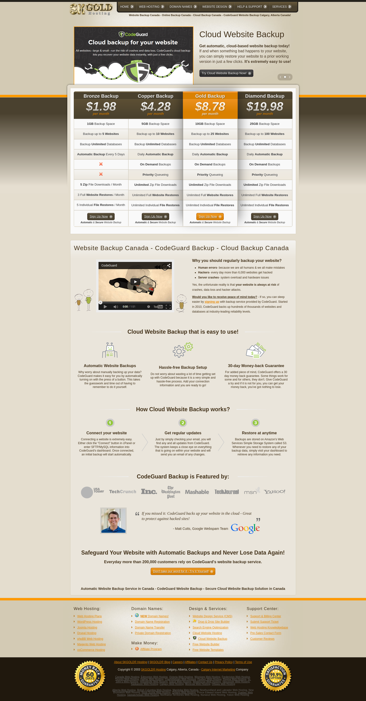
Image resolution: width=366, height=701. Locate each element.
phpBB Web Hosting (90, 639)
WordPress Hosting (89, 621)
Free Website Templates (208, 650)
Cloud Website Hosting (207, 633)
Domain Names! (154, 616)
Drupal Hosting (86, 633)
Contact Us (205, 662)
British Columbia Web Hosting (154, 690)
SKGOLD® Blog (159, 662)
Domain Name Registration (152, 621)
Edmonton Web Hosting (154, 677)
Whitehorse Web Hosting (207, 681)
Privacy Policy (224, 662)
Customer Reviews (262, 639)
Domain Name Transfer (150, 627)
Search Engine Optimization (211, 627)
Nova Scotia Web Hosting (156, 692)
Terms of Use (243, 662)
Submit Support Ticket (264, 621)
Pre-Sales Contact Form (265, 633)
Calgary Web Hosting (172, 684)
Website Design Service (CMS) (212, 616)
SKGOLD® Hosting (153, 669)
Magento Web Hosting (91, 644)
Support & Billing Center (265, 616)
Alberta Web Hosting (124, 690)
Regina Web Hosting (234, 679)
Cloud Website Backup (212, 639)
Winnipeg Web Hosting (207, 677)
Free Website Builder (206, 644)
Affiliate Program (150, 649)
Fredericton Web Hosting (236, 677)
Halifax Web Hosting (151, 679)
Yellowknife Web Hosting (153, 681)
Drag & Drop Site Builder (214, 621)
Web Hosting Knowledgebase (269, 627)
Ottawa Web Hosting (223, 684)
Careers (178, 662)
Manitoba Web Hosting (185, 690)
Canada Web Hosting (127, 677)
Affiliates (190, 662)
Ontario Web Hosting (184, 692)
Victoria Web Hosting (181, 677)
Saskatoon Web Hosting (144, 684)
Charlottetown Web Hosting (180, 679)
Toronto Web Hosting (127, 679)
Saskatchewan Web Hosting (143, 695)
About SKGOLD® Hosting (130, 662)
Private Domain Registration (153, 633)
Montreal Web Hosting (197, 684)
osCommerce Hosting (91, 650)
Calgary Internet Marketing (218, 669)
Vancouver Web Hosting (235, 681)
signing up (212, 301)
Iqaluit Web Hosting (180, 681)
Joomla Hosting (87, 627)
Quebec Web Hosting (209, 679)
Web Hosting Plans (89, 616)
